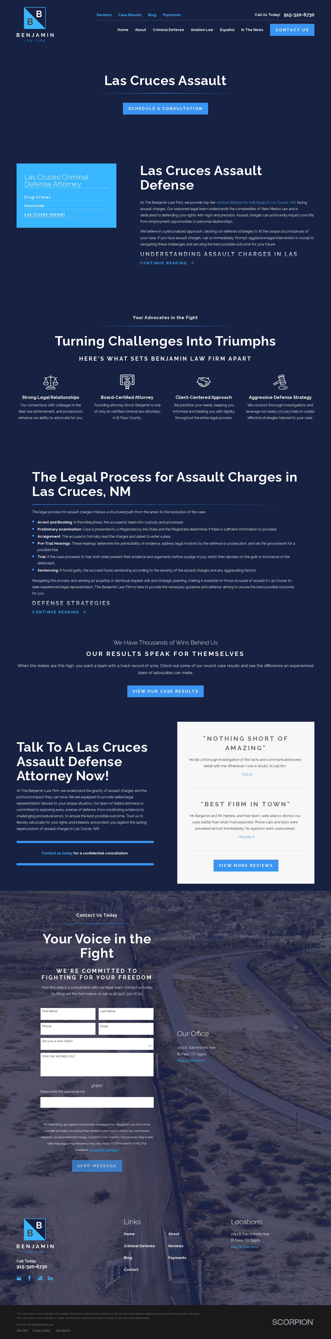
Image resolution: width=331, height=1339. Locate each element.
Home (129, 1234)
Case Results (130, 15)
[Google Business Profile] (19, 1278)
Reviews (104, 15)
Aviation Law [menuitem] (202, 30)
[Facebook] (29, 1278)
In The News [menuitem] (252, 30)
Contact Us (292, 30)
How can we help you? (58, 1056)
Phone (46, 1026)
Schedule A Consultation (165, 108)
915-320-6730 (299, 14)
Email (104, 1026)
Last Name (107, 1011)
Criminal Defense (139, 1246)
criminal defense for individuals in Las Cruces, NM (255, 202)
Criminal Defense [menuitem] (168, 30)
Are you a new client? (57, 1041)
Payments (172, 15)
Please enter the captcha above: (62, 1091)
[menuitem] (37, 195)
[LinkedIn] (50, 1278)
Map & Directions (191, 1060)
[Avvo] (39, 1278)
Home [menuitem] (122, 30)
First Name (49, 1011)
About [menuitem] (140, 30)
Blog (152, 15)
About (173, 1234)
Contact (131, 1270)
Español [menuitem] (227, 30)
